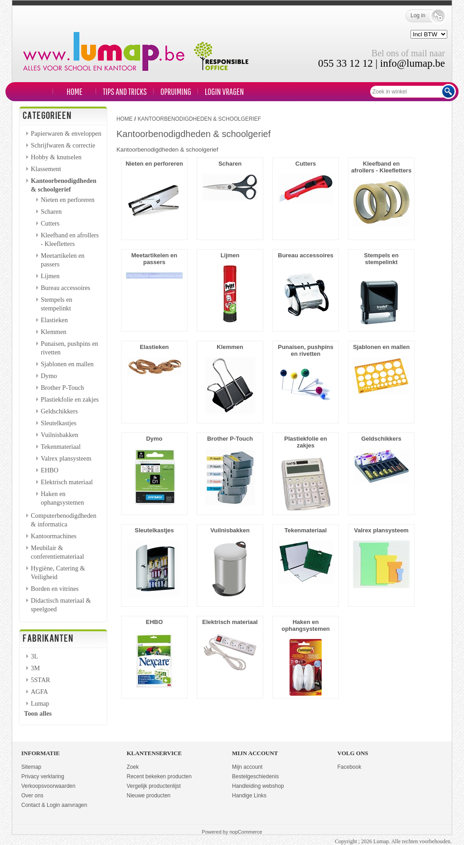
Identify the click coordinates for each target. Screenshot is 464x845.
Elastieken (54, 320)
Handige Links (249, 795)
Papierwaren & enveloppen (66, 133)
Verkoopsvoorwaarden (48, 786)
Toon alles (38, 713)
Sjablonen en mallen (67, 364)
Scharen (51, 211)
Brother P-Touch (62, 387)
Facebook (350, 767)
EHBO (49, 470)
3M (35, 668)
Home (74, 91)
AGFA (39, 691)
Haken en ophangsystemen (305, 625)
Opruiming (175, 91)
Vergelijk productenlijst (154, 786)
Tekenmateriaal (61, 446)
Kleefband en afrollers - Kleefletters (381, 167)
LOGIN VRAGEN (224, 91)
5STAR (40, 679)
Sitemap (31, 767)
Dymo (49, 375)
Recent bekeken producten (159, 776)
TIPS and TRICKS (125, 91)
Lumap (40, 703)
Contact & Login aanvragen (54, 805)
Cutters (50, 223)
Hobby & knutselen (56, 157)
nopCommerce (246, 832)
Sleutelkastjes (59, 423)
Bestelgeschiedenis (255, 776)
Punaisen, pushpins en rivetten (305, 350)
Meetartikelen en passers (154, 258)
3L (34, 656)
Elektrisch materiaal (67, 482)
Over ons (32, 795)
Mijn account (247, 767)
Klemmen (53, 331)
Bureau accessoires (65, 287)
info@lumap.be (412, 63)
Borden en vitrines (55, 588)
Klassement (46, 168)
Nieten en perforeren (67, 199)
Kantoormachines (54, 536)
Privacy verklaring (42, 776)
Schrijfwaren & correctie (63, 145)
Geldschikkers (59, 411)
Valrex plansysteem (66, 458)
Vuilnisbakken (59, 434)
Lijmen (50, 276)
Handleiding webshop (258, 786)
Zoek (133, 767)
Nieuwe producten (149, 795)
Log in (424, 16)
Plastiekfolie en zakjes (70, 399)
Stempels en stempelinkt (381, 258)
